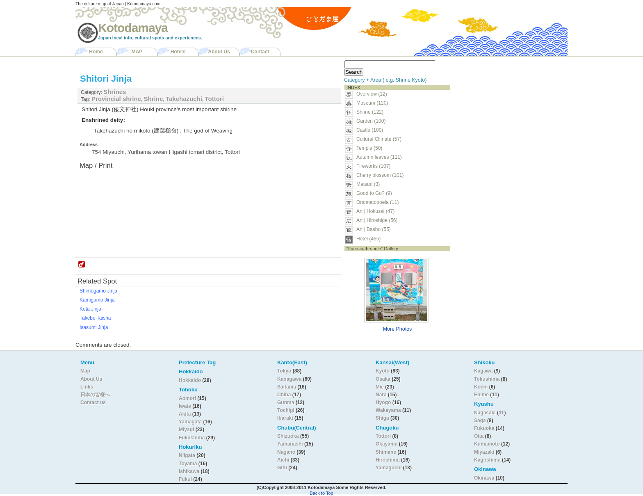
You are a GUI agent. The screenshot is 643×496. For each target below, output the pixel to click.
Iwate (185, 406)
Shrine (153, 98)
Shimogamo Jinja (98, 291)
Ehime (481, 395)
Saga (480, 420)
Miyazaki (484, 452)
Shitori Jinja (106, 78)
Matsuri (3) (368, 184)
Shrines (114, 91)
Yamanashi (290, 444)
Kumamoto (487, 444)
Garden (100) (370, 121)
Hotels (178, 52)
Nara (382, 395)
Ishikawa (190, 471)
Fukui (186, 479)
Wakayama (388, 410)
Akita (185, 414)
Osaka (383, 379)
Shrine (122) (369, 112)
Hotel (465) (368, 239)
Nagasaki (485, 413)
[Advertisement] (505, 109)
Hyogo (383, 402)
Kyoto (383, 371)
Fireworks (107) (373, 166)
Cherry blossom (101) (380, 175)
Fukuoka (484, 428)
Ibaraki (285, 418)
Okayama (386, 444)
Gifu (282, 468)
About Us (219, 52)
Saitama (286, 387)
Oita (478, 436)
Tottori (214, 98)
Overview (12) (371, 94)
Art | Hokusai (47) (375, 211)
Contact (260, 52)
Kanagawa (289, 379)
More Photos (397, 329)
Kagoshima (487, 460)
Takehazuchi (184, 98)
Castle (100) (369, 130)
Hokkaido (190, 380)
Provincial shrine (116, 98)
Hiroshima (388, 460)
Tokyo (285, 371)
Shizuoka (288, 436)
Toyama (188, 463)
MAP (137, 52)
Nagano (286, 452)
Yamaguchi (388, 468)
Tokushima (486, 379)
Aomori (188, 398)
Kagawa (483, 371)
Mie (380, 387)
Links (86, 387)
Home (96, 52)
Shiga (382, 418)
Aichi (283, 460)
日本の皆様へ (95, 395)
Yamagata (191, 422)
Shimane (386, 452)
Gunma (285, 402)
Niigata (187, 455)
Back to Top (321, 493)
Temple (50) (369, 148)
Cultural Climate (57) (378, 139)
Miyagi (187, 429)
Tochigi (286, 410)
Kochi (481, 387)
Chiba (284, 395)
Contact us (93, 402)
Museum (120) (374, 103)
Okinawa (484, 478)
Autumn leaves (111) (379, 157)
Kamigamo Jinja (97, 300)
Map (85, 371)
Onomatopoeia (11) (377, 202)
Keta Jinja (90, 309)
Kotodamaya (133, 27)
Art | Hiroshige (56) (376, 220)
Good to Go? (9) (374, 193)
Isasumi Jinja (94, 327)
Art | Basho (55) (373, 229)
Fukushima (192, 438)
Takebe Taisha (95, 318)
